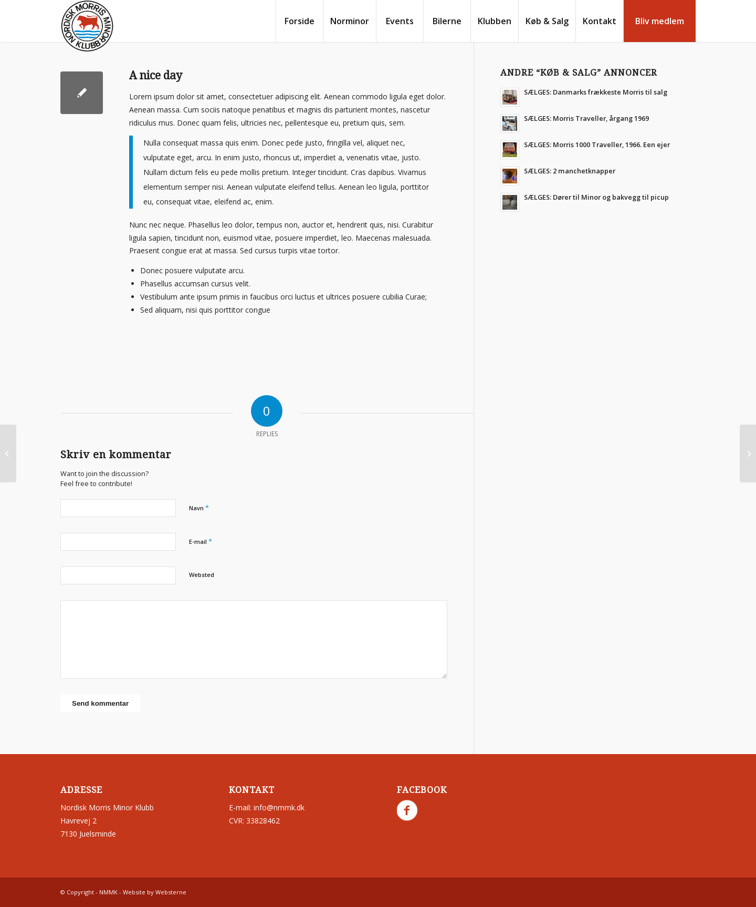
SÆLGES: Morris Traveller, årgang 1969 (586, 118)
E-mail (200, 541)
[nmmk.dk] (87, 26)
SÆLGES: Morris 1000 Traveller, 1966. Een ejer (597, 144)
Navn (199, 507)
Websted (201, 575)
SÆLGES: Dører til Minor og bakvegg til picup (596, 197)
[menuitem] (299, 21)
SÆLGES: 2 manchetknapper (569, 171)
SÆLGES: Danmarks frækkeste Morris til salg (595, 92)
